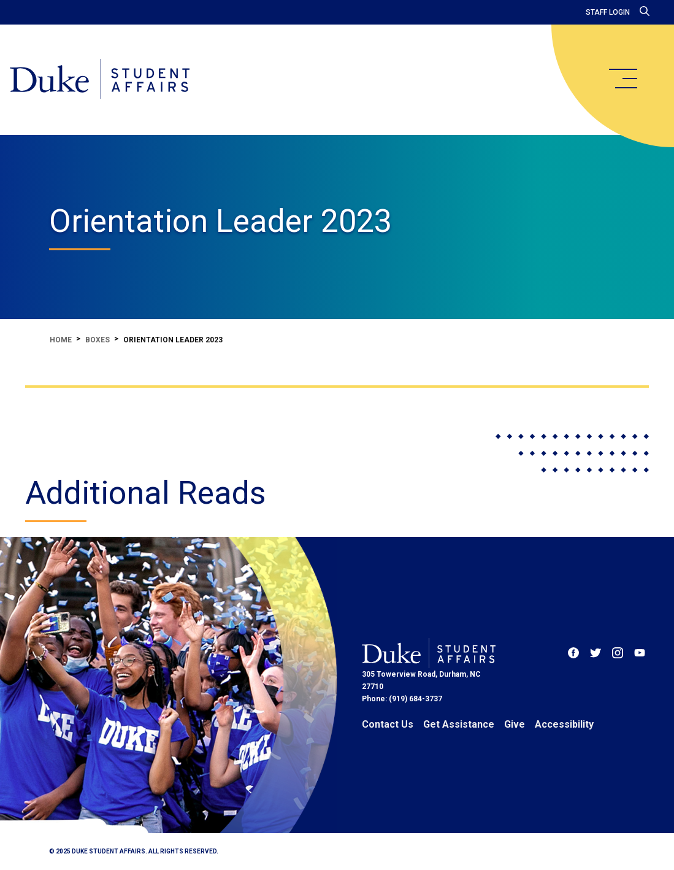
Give (514, 724)
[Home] (99, 80)
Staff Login (608, 12)
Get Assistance (458, 724)
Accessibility (564, 724)
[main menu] (622, 78)
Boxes (97, 340)
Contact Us (387, 724)
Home (61, 340)
